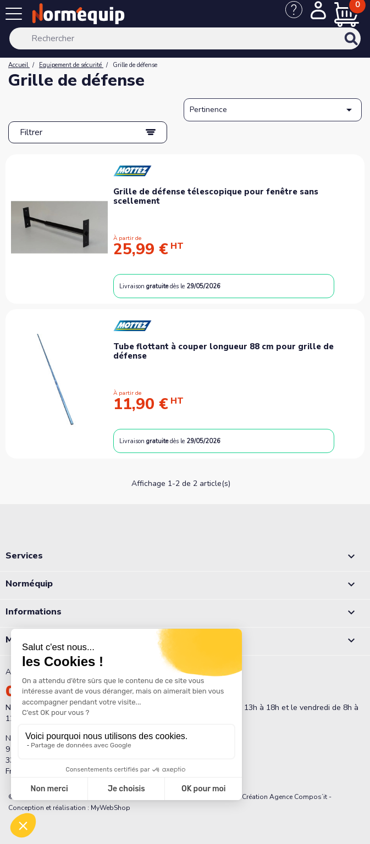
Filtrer (31, 132)
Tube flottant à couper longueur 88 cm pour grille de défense (223, 351)
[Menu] (16, 16)
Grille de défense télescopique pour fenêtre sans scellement (215, 196)
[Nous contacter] (298, 15)
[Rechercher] (185, 38)
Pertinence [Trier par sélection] (273, 109)
